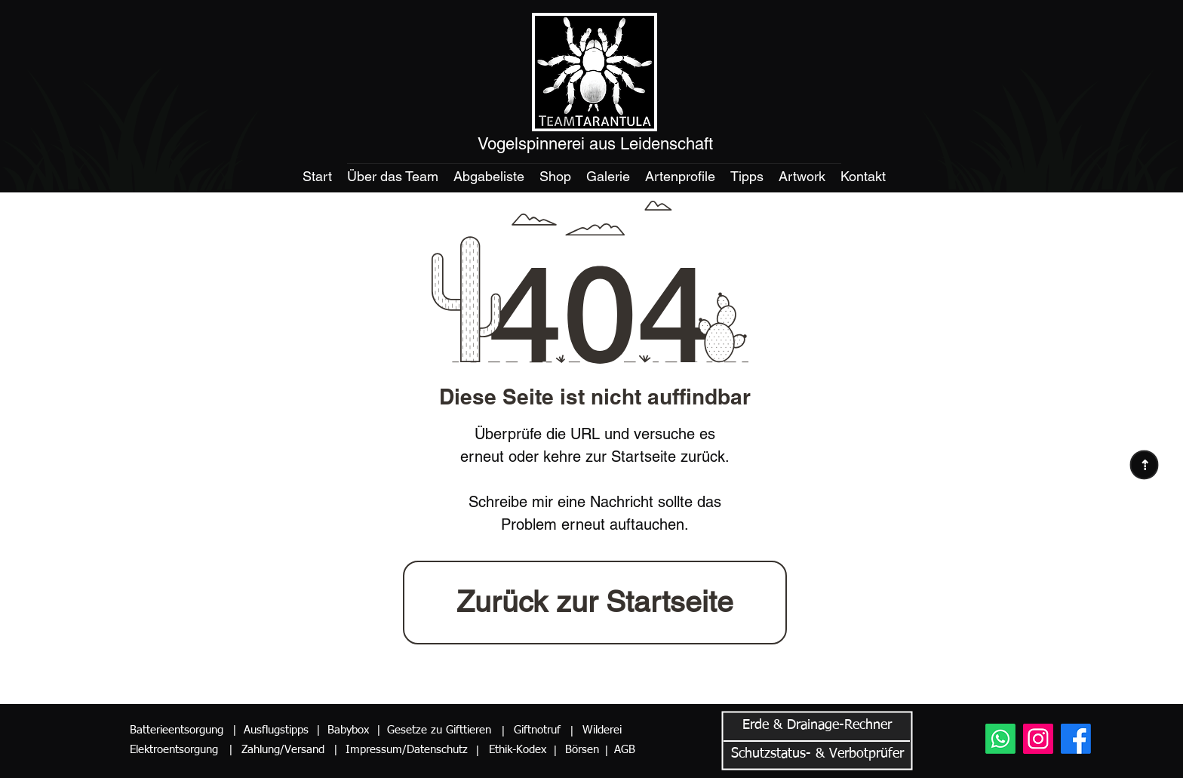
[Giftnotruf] (534, 730)
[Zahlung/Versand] (287, 750)
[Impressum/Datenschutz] (407, 750)
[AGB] (628, 750)
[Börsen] (580, 750)
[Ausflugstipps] (279, 730)
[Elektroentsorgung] (176, 750)
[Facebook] (1076, 739)
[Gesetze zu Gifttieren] (435, 730)
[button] (234, 730)
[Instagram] (1038, 739)
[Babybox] (351, 730)
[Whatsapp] (1000, 739)
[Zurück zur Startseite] (595, 602)
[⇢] (1144, 464)
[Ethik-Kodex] (515, 750)
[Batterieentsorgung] (179, 730)
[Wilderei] (602, 730)
